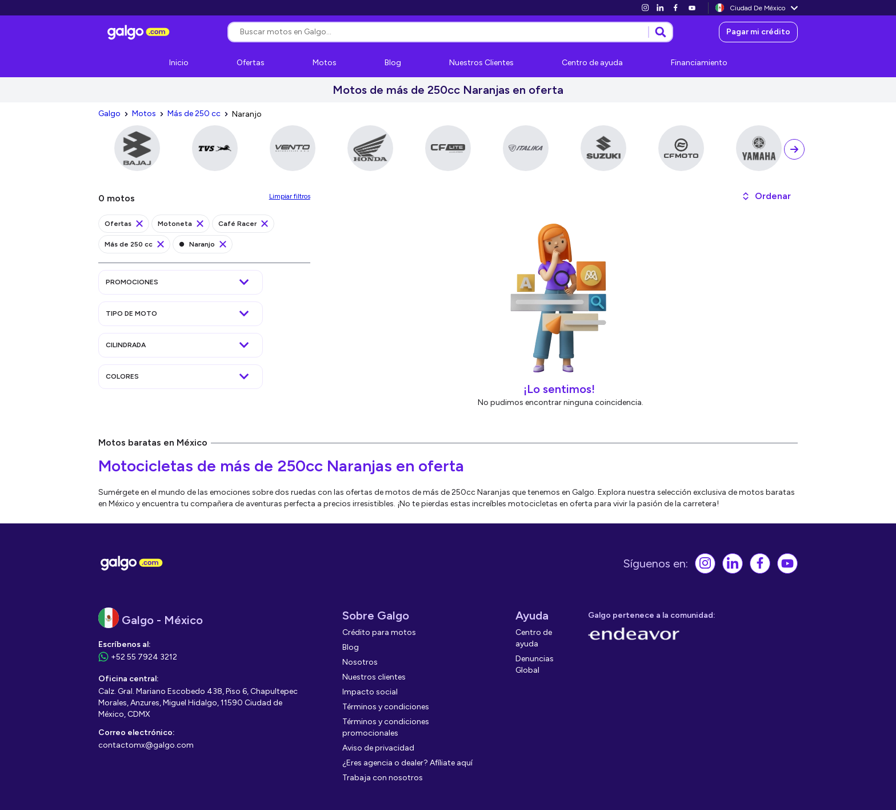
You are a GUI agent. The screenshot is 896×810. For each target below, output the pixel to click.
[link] (645, 7)
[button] (766, 196)
